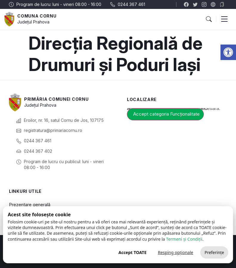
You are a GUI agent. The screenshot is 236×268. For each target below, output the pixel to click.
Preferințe (214, 252)
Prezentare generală (29, 204)
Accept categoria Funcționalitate (166, 114)
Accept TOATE (132, 252)
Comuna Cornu (36, 15)
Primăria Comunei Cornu (56, 99)
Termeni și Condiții (184, 239)
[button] (228, 52)
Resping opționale (175, 252)
